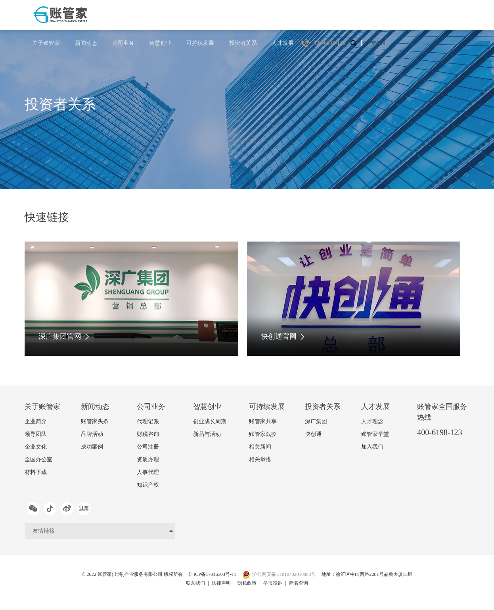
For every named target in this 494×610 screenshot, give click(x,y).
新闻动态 (173, 14)
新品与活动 (207, 434)
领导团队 (36, 434)
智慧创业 (240, 14)
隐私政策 (247, 586)
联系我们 (189, 586)
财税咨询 (148, 434)
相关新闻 (260, 447)
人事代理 (148, 472)
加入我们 (372, 447)
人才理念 (372, 421)
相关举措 (260, 459)
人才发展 (353, 14)
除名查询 (305, 586)
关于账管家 (137, 14)
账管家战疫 (263, 434)
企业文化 (36, 447)
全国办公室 (38, 459)
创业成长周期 (209, 421)
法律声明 (218, 586)
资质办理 (148, 459)
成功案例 (92, 447)
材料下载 (36, 472)
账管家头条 (95, 421)
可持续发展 (277, 14)
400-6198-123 (439, 432)
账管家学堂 (375, 434)
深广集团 (316, 421)
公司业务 (207, 14)
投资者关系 (316, 14)
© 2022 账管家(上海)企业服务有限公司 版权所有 (116, 578)
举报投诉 (276, 586)
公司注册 (148, 447)
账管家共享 (263, 421)
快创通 (313, 434)
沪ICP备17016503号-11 (208, 578)
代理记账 (148, 421)
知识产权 (148, 485)
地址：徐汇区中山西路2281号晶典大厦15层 (384, 578)
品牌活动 (92, 434)
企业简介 (36, 421)
